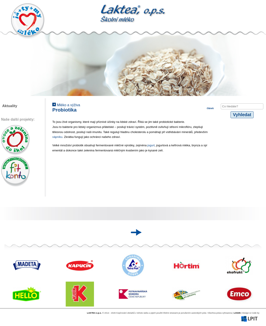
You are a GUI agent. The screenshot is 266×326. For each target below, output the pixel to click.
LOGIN (237, 313)
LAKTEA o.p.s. (94, 313)
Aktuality (9, 106)
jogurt (151, 145)
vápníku (57, 137)
